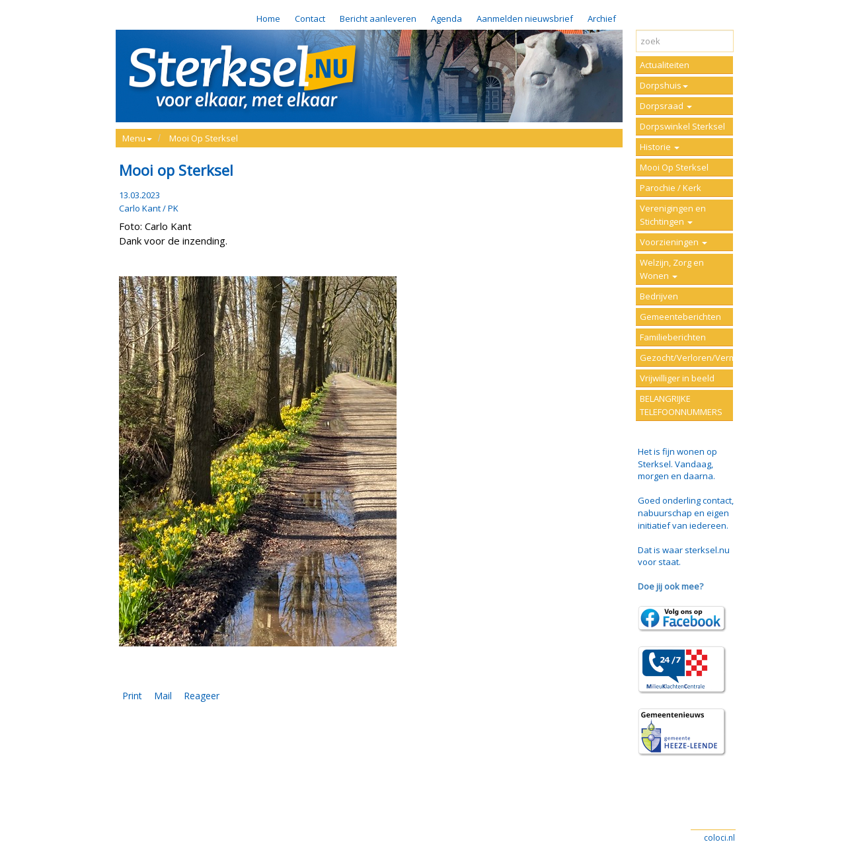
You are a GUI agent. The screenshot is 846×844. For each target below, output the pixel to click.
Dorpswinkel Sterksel (682, 126)
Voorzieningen (673, 242)
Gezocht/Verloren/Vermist (686, 358)
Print (132, 695)
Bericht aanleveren (378, 18)
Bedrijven (659, 296)
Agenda (446, 18)
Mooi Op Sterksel (203, 138)
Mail (163, 695)
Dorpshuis (664, 85)
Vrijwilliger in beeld (677, 378)
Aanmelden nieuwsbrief (525, 18)
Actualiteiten (664, 65)
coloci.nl (719, 837)
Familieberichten (673, 337)
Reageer (201, 695)
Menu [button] (137, 138)
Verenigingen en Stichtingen (673, 214)
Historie (659, 147)
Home (268, 18)
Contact (310, 18)
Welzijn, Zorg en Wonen (672, 269)
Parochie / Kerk (670, 188)
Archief (602, 18)
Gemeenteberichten (680, 317)
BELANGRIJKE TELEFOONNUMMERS (681, 405)
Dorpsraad (666, 106)
